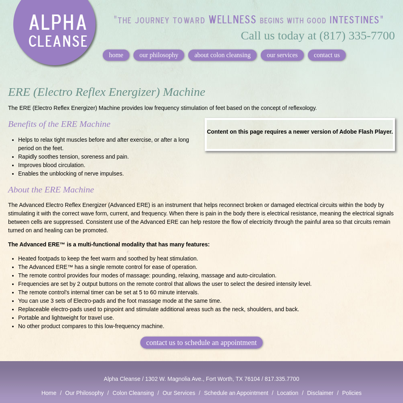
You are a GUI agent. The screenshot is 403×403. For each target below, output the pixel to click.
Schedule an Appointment (236, 393)
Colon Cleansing (133, 393)
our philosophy (158, 55)
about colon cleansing (222, 55)
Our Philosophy (84, 393)
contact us (327, 55)
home (116, 55)
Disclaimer (320, 393)
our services (282, 55)
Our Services (179, 393)
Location (287, 393)
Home (49, 393)
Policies (351, 393)
